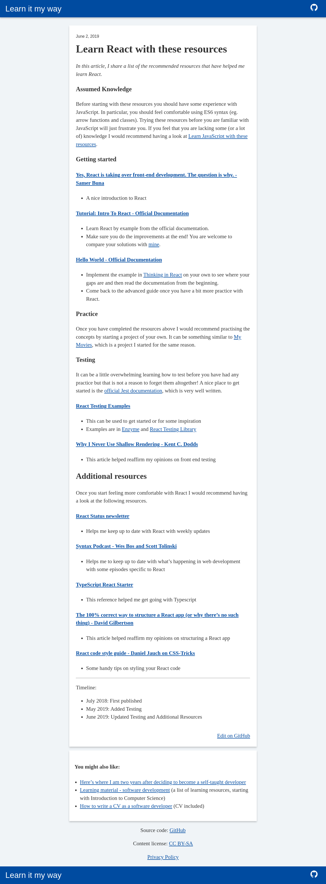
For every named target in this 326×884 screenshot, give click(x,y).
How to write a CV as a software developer (126, 806)
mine (153, 244)
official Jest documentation (133, 391)
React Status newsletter (102, 516)
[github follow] (314, 8)
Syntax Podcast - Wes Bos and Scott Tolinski (126, 546)
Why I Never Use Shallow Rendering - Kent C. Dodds (137, 444)
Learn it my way (33, 8)
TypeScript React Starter (104, 585)
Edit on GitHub (233, 736)
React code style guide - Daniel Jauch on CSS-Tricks (135, 653)
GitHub (178, 830)
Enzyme (131, 429)
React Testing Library (173, 429)
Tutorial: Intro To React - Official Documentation (132, 213)
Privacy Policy (163, 857)
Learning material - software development (125, 790)
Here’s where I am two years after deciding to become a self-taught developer (163, 782)
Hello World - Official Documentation (119, 260)
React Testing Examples (103, 406)
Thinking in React (162, 275)
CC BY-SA (181, 843)
